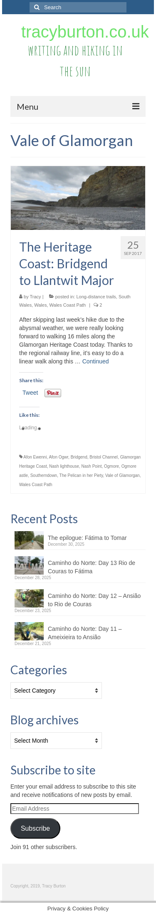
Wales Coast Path (68, 305)
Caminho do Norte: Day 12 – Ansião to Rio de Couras (94, 599)
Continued (95, 361)
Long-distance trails (96, 296)
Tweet (30, 392)
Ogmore (111, 466)
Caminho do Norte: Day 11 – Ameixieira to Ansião (84, 632)
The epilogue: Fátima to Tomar (87, 537)
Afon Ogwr (58, 457)
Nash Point (92, 466)
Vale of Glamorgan (122, 475)
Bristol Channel (103, 457)
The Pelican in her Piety (81, 475)
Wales (40, 305)
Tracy (35, 296)
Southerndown (43, 475)
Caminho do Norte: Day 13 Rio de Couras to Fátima (91, 567)
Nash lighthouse (64, 466)
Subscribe (35, 828)
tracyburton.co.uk (85, 32)
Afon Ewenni (35, 457)
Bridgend (79, 457)
